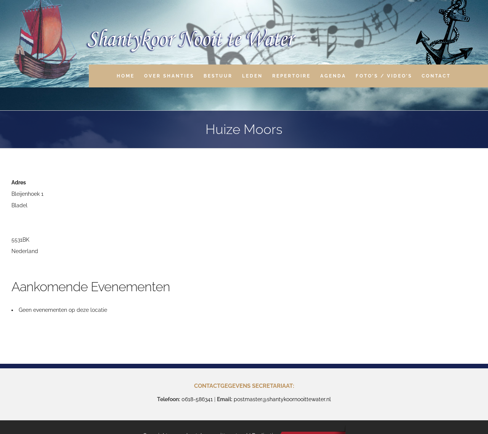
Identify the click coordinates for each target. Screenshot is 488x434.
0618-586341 (197, 399)
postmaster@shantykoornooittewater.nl (282, 399)
